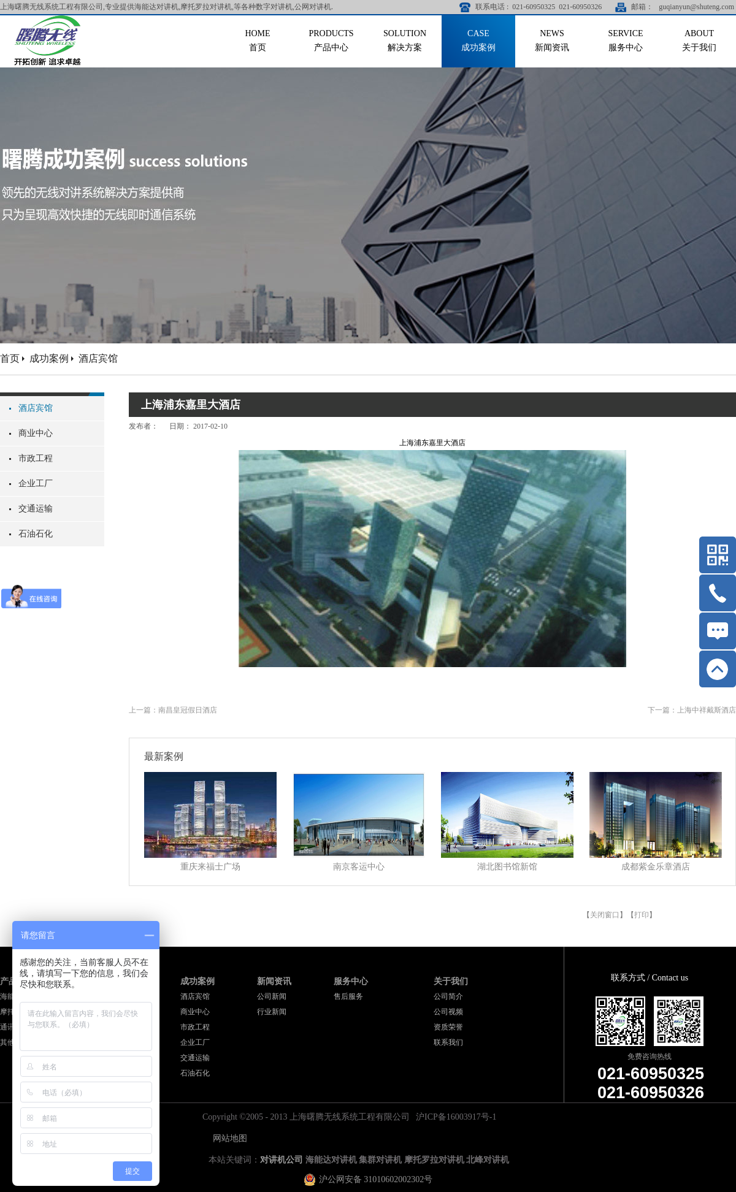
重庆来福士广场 (210, 866)
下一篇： (692, 710)
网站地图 (228, 1138)
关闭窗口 (604, 915)
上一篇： (173, 710)
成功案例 (49, 358)
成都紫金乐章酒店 (655, 866)
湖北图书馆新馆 (507, 866)
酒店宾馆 (98, 358)
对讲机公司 (281, 1159)
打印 (641, 915)
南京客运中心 (359, 866)
